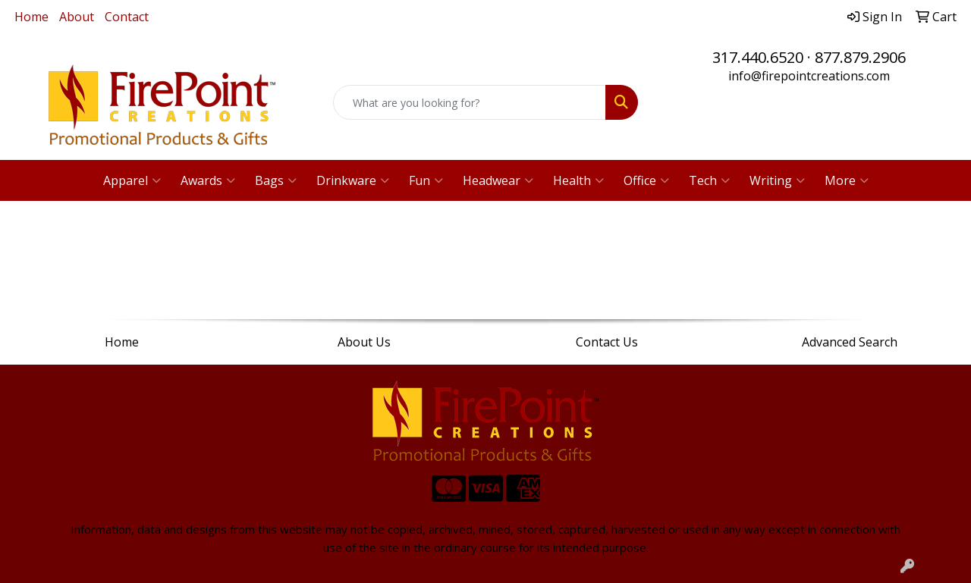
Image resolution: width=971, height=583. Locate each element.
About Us (364, 342)
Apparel (132, 180)
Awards (208, 180)
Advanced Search (849, 342)
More (847, 180)
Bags (276, 180)
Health (578, 180)
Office (646, 180)
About (76, 16)
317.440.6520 (757, 57)
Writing (777, 180)
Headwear (498, 180)
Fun (426, 180)
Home (31, 16)
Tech (709, 180)
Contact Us (607, 342)
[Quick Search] (470, 102)
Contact (127, 16)
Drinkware (352, 180)
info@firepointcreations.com (809, 75)
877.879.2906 (860, 57)
